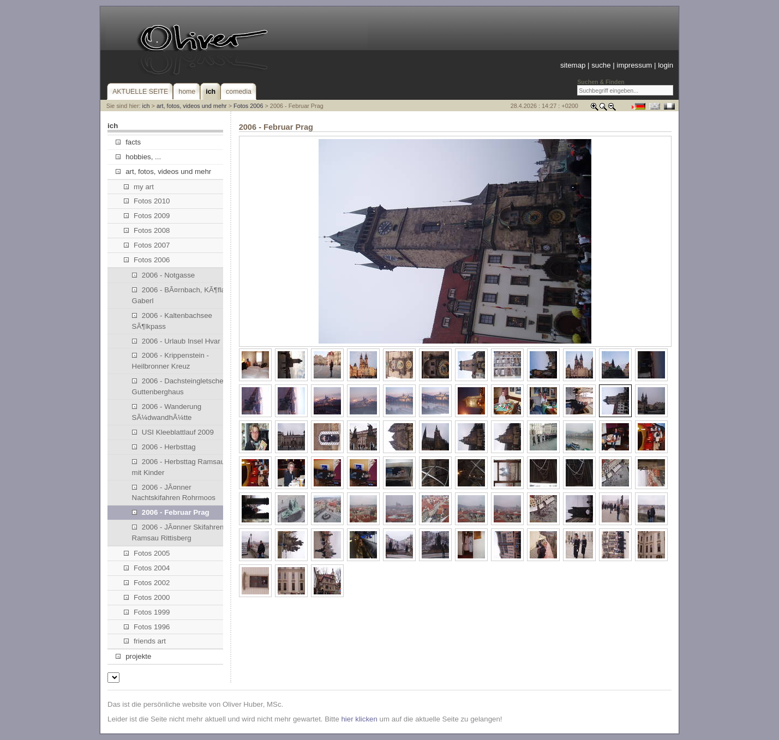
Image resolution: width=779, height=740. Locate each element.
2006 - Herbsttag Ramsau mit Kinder (178, 467)
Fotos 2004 (147, 568)
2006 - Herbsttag (164, 447)
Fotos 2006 (248, 106)
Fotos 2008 (147, 230)
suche (600, 65)
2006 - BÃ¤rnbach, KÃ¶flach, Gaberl (183, 295)
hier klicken (359, 719)
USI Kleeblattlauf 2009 (173, 432)
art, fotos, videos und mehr (192, 106)
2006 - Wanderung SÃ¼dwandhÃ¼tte (167, 412)
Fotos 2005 (147, 553)
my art (139, 187)
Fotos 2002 (147, 583)
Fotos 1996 (147, 627)
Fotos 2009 (147, 216)
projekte (133, 656)
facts (128, 142)
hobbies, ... (138, 157)
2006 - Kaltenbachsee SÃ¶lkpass (172, 320)
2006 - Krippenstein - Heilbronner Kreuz (170, 360)
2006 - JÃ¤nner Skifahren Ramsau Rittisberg (178, 532)
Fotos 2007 (147, 245)
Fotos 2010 (147, 201)
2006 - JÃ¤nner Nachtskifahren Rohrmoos (173, 492)
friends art (145, 641)
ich (146, 106)
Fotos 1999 (147, 612)
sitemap (572, 65)
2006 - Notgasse (163, 275)
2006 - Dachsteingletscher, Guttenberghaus (179, 386)
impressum (634, 65)
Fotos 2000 (147, 597)
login (665, 65)
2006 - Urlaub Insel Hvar (176, 341)
